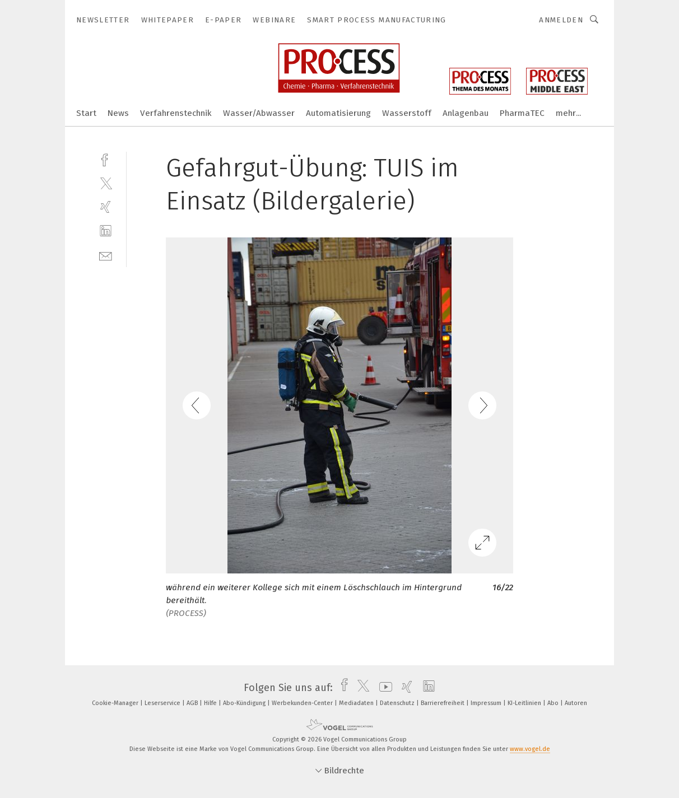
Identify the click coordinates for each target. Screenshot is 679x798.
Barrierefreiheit (443, 703)
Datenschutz (398, 703)
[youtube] (383, 688)
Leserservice (163, 703)
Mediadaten (357, 703)
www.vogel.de (530, 749)
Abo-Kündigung (245, 703)
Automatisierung (338, 113)
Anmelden (561, 20)
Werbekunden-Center (303, 703)
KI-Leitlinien (525, 703)
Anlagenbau (466, 113)
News (118, 113)
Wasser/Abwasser (259, 113)
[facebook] (106, 159)
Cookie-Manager (116, 703)
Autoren (576, 703)
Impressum (487, 703)
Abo (553, 703)
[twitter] (106, 183)
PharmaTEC (522, 113)
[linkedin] (106, 231)
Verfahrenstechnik (176, 113)
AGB (193, 703)
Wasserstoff (406, 113)
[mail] (106, 255)
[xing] (106, 207)
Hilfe (211, 703)
